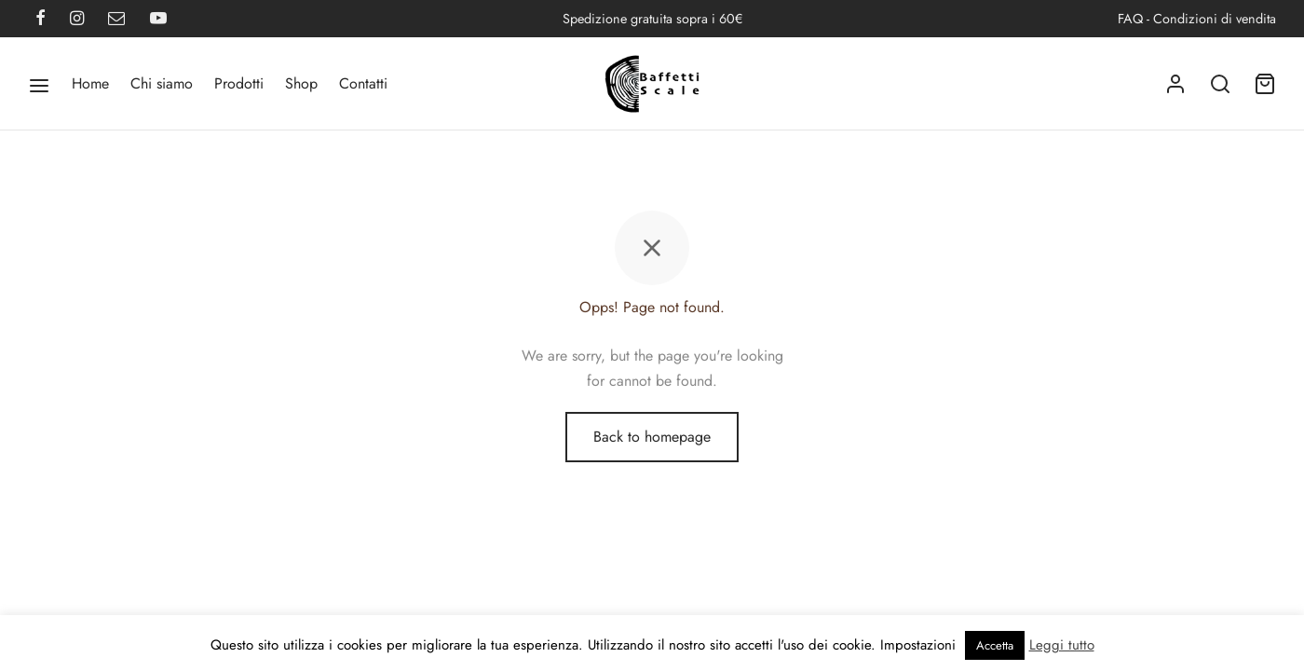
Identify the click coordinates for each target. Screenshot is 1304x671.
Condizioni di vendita (1214, 18)
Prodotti (239, 83)
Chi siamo (161, 83)
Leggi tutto (1061, 645)
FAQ (1130, 18)
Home (90, 83)
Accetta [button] (994, 645)
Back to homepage (652, 436)
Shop (301, 83)
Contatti (363, 83)
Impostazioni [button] (918, 645)
